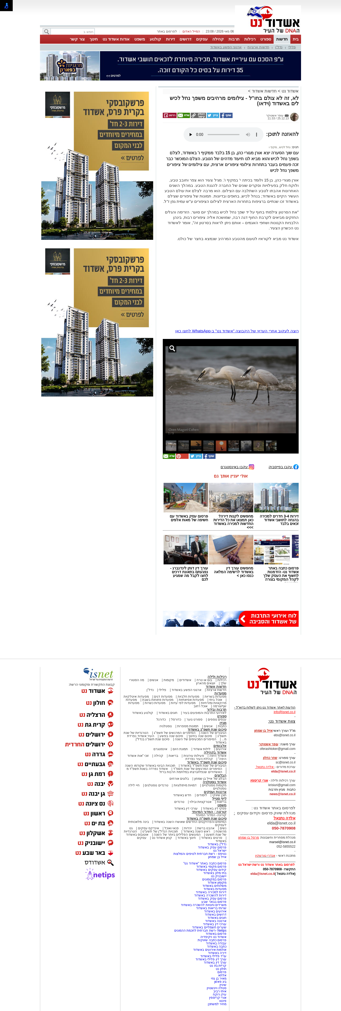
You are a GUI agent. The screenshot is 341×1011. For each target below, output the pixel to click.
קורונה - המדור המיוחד (209, 812)
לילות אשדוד (201, 749)
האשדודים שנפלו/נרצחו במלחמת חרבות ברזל (190, 772)
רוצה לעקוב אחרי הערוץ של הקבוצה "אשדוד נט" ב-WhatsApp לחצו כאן (237, 331)
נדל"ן (279, 47)
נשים (223, 828)
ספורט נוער (194, 719)
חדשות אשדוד (264, 91)
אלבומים (219, 746)
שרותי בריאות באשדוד (211, 908)
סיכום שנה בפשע (171, 736)
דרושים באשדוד (215, 914)
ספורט (265, 39)
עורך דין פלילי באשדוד (210, 959)
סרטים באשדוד (211, 838)
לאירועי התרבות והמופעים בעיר (204, 713)
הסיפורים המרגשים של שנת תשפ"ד (197, 769)
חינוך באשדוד (186, 838)
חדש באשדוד (182, 795)
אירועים (221, 749)
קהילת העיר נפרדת (199, 759)
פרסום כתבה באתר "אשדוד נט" (204, 863)
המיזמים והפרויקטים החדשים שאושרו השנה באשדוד (189, 822)
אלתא (222, 975)
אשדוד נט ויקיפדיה (213, 937)
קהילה (218, 39)
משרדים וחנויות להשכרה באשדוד (203, 905)
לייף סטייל (219, 798)
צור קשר (77, 39)
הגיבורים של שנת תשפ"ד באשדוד (203, 765)
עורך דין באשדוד (215, 962)
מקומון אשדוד (217, 882)
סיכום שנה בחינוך (200, 736)
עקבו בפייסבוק (284, 466)
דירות (170, 39)
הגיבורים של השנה (213, 733)
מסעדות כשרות (155, 703)
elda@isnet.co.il (283, 771)
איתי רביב (219, 991)
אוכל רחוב (201, 706)
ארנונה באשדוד (215, 921)
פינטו (222, 1001)
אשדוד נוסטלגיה (214, 782)
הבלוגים (220, 775)
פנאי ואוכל (171, 828)
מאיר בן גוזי (218, 978)
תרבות (234, 39)
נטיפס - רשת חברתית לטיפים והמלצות (199, 854)
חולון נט (220, 969)
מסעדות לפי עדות (183, 703)
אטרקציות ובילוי (201, 802)
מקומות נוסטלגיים (213, 785)
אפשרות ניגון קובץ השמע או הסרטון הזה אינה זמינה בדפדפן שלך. (223, 134)
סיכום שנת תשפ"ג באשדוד (207, 729)
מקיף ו (273, 147)
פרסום (221, 972)
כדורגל (161, 719)
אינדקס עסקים (148, 828)
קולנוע (155, 39)
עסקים (202, 39)
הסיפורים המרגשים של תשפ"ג (174, 733)
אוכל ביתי (215, 700)
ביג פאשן (220, 982)
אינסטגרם (160, 749)
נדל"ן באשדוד (217, 844)
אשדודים (185, 680)
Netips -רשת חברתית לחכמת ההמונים (200, 930)
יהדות (188, 828)
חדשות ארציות (258, 47)
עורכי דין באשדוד (186, 808)
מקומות (169, 680)
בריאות (173, 756)
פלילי (292, 47)
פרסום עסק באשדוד (211, 847)
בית (296, 39)
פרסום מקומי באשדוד (211, 866)
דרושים (185, 39)
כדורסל (176, 719)
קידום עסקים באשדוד (211, 870)
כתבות (222, 726)
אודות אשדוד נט (116, 39)
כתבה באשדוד (216, 946)
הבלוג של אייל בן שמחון (210, 779)
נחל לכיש (284, 147)
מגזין (223, 723)
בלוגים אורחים (179, 779)
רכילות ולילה (217, 677)
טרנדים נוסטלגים (156, 785)
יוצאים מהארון (205, 683)
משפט (139, 39)
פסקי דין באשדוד (214, 808)
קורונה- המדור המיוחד (211, 815)
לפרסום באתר (167, 31)
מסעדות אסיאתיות (191, 700)
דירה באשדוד (217, 953)
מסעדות (220, 693)
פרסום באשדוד (215, 934)
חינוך (94, 39)
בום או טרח (204, 680)
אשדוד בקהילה (215, 752)
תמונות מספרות (187, 726)
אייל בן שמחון (217, 857)
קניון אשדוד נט (161, 838)
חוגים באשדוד (168, 713)
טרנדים (179, 802)
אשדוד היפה (217, 756)
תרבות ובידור (216, 709)
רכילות (249, 39)
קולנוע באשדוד (142, 713)
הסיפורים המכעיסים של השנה (195, 739)
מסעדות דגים (163, 696)
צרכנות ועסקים (215, 792)
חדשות (282, 39)
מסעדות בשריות (215, 696)
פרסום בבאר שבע (213, 902)
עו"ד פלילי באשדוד (213, 956)
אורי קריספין (259, 780)
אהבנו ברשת (205, 828)
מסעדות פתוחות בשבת (158, 700)
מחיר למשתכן (217, 1004)
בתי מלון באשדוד (214, 873)
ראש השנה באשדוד (196, 831)
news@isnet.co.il (282, 794)
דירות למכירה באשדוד (211, 892)
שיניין (223, 985)
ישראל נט (219, 850)
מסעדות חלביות (188, 696)
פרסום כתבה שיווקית (211, 940)
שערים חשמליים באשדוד (209, 927)
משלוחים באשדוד (214, 886)
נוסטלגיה (165, 726)
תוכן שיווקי (219, 795)
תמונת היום (180, 749)
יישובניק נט (218, 876)
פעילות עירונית (194, 756)
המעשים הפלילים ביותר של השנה (177, 834)
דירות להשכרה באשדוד (210, 895)
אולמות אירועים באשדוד (209, 950)
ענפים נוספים (217, 719)
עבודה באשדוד (215, 943)
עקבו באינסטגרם (237, 466)
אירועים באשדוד (215, 911)
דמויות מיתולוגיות (185, 785)
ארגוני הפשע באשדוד (226, 47)
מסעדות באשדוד (215, 889)
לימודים (201, 795)
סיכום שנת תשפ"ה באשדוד (206, 818)
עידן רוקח (219, 994)
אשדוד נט (289, 91)
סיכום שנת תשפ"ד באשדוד (206, 762)
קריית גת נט (218, 966)
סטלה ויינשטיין (216, 988)
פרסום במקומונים (214, 879)
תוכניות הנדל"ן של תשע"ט (160, 831)
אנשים (153, 680)
